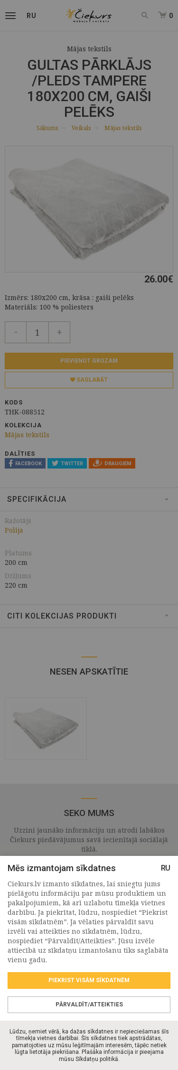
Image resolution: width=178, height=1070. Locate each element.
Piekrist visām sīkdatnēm (89, 980)
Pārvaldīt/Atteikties (89, 1004)
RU (165, 868)
